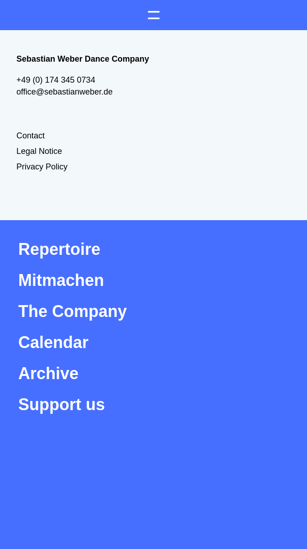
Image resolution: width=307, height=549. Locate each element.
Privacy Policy (42, 166)
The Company (72, 311)
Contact (30, 135)
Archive (48, 373)
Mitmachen (61, 280)
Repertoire (59, 249)
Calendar (53, 342)
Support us (61, 404)
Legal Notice (39, 151)
